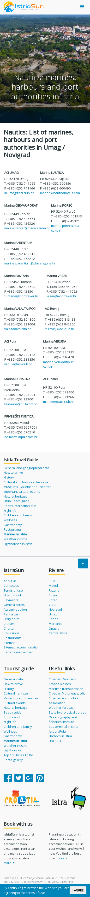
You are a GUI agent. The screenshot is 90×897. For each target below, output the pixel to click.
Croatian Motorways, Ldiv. (67, 693)
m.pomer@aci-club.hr (58, 401)
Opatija (54, 628)
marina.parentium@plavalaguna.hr (29, 263)
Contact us (11, 585)
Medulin (54, 585)
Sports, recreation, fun (20, 506)
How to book (13, 595)
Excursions (11, 633)
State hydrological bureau (67, 712)
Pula (52, 581)
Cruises (9, 623)
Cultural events (15, 703)
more (9, 863)
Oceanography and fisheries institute (63, 719)
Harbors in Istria (60, 736)
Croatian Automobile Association (63, 700)
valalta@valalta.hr (17, 329)
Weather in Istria (16, 539)
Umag (53, 614)
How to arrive (13, 472)
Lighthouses (12, 750)
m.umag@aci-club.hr (19, 193)
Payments (11, 600)
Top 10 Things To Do (18, 755)
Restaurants (13, 529)
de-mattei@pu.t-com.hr (20, 437)
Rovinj (53, 595)
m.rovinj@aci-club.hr (59, 329)
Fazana (54, 590)
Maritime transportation (66, 689)
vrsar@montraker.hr (61, 296)
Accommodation (15, 609)
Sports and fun (14, 717)
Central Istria (58, 633)
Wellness (10, 520)
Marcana (55, 623)
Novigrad (55, 609)
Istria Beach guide (17, 501)
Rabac (53, 619)
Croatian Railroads (62, 679)
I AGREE (78, 890)
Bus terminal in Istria (63, 726)
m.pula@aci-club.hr (18, 364)
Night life (10, 510)
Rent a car (11, 614)
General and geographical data (26, 468)
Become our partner (18, 652)
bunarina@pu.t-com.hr (20, 404)
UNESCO (55, 741)
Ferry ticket (11, 619)
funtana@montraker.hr (21, 296)
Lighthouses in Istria (18, 544)
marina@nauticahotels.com (60, 193)
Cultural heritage (16, 693)
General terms (14, 604)
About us (10, 581)
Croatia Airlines (60, 684)
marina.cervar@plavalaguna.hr (27, 228)
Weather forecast (61, 707)
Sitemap (10, 643)
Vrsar (53, 604)
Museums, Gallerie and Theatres (27, 487)
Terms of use (13, 590)
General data (13, 679)
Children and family (18, 515)
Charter (9, 628)
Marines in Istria (15, 534)
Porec (53, 600)
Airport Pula (57, 731)
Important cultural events (22, 491)
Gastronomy (13, 525)
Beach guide (13, 712)
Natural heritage (15, 496)
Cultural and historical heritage (26, 482)
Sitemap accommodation (22, 647)
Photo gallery (13, 760)
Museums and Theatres (21, 698)
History (9, 477)
